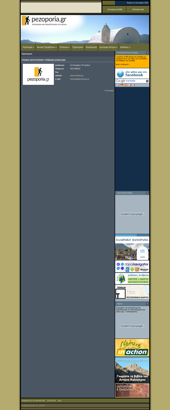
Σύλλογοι (64, 47)
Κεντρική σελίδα (115, 9)
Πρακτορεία (77, 47)
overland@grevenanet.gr (79, 79)
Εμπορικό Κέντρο (108, 47)
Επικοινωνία (138, 9)
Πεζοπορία (27, 47)
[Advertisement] (132, 139)
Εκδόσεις (124, 47)
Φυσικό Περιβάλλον (46, 47)
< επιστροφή (108, 91)
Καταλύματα (91, 47)
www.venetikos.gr (77, 76)
